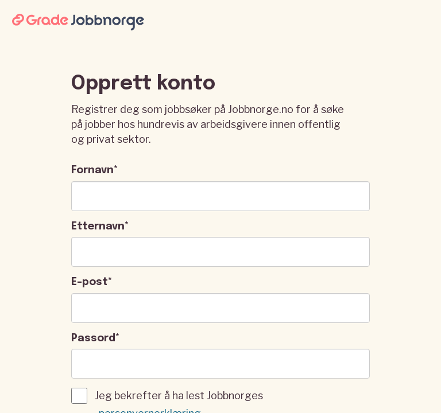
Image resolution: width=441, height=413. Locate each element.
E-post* (92, 282)
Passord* (95, 338)
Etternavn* (100, 226)
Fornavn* (94, 170)
